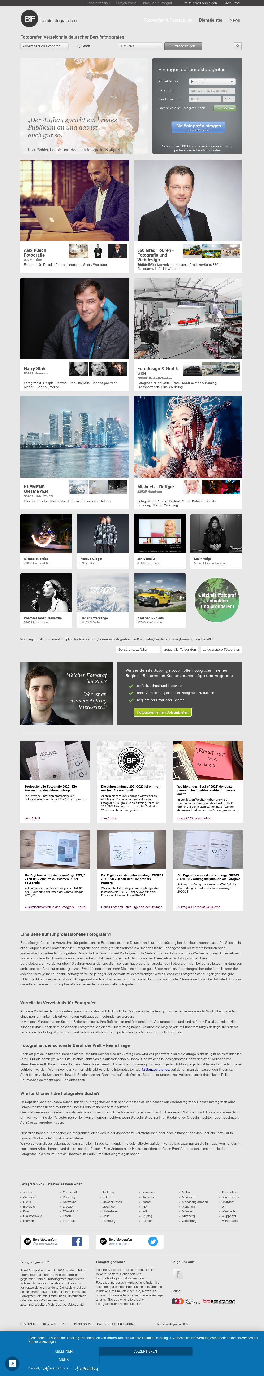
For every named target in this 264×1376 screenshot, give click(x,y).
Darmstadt (68, 1192)
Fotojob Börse (126, 3)
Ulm (223, 1206)
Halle (104, 1216)
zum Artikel (32, 818)
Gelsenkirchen (111, 1202)
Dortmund (68, 1202)
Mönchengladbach (193, 1202)
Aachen (26, 1192)
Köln (143, 1211)
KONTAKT (49, 1324)
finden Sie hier (130, 1304)
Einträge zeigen (183, 46)
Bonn (25, 1211)
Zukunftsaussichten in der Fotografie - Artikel (55, 907)
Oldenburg (188, 1221)
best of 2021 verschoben (194, 818)
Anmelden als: (169, 81)
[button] (44, 46)
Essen (65, 1216)
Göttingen (108, 1206)
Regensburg (228, 1192)
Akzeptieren (143, 1360)
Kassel (145, 1202)
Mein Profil (232, 3)
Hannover (147, 1192)
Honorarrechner (98, 3)
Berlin (25, 1202)
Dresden (67, 1206)
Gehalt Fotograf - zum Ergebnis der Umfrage (131, 907)
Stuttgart (226, 1202)
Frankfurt (67, 1221)
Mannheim (187, 1197)
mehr (225, 1360)
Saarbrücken (229, 1197)
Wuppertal (227, 1216)
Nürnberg (187, 1216)
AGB (65, 1324)
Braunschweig (31, 1216)
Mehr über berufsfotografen (66, 1304)
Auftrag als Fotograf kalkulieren (198, 907)
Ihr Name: (165, 90)
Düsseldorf (68, 1211)
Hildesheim (109, 1211)
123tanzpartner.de (155, 1069)
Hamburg (107, 1221)
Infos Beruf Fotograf (157, 3)
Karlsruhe (147, 1197)
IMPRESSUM (82, 1324)
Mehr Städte (228, 1221)
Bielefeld (27, 1206)
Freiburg (107, 1192)
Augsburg (28, 1197)
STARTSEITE (28, 1324)
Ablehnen (63, 1360)
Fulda (105, 1197)
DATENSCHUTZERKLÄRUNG (116, 1324)
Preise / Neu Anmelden (199, 3)
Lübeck (145, 1221)
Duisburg (67, 1197)
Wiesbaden (228, 1211)
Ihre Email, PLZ (169, 99)
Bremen (27, 1221)
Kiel (143, 1206)
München (187, 1206)
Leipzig (145, 1216)
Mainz (184, 1192)
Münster (186, 1211)
